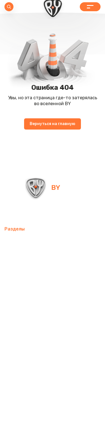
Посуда (63, 295)
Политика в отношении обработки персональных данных (52, 425)
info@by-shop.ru (24, 212)
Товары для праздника (29, 321)
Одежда (13, 335)
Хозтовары (62, 308)
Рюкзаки (69, 321)
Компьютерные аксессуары (34, 268)
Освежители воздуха (28, 281)
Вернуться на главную (52, 123)
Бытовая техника (47, 335)
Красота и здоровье (26, 362)
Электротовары (74, 281)
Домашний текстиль (27, 295)
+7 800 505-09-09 (73, 212)
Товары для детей (24, 308)
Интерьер (62, 254)
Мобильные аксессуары (29, 241)
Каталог (90, 6)
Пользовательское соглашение (52, 436)
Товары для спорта (25, 254)
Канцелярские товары (28, 348)
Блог (86, 362)
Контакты (64, 362)
